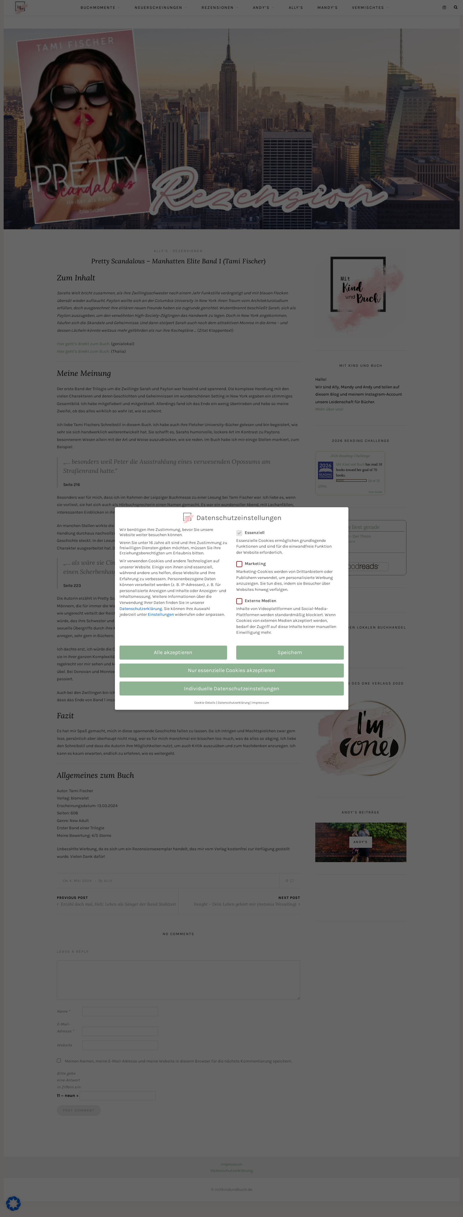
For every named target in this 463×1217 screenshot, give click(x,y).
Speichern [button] (290, 652)
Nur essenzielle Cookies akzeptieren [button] (231, 670)
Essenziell (253, 532)
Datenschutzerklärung (140, 608)
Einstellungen (161, 614)
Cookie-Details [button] (205, 703)
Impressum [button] (260, 703)
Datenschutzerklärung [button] (234, 703)
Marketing (254, 563)
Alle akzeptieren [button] (173, 652)
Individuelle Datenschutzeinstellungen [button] (231, 688)
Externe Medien (259, 600)
